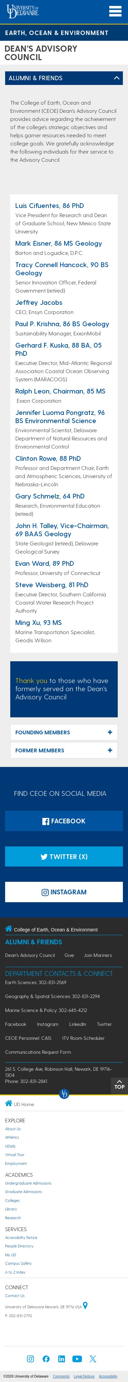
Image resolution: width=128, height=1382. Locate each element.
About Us (13, 1128)
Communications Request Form (38, 1052)
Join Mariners (98, 955)
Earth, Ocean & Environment (57, 32)
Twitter (104, 1024)
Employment (16, 1163)
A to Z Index (15, 1272)
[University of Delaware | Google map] (85, 1307)
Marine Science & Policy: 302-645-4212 (46, 1010)
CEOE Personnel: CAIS (28, 1038)
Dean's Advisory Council (30, 955)
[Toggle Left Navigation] (117, 78)
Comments (61, 1376)
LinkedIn (77, 1024)
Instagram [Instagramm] (64, 892)
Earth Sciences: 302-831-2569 (35, 982)
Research (13, 1217)
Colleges (12, 1200)
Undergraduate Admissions (28, 1183)
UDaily (10, 1146)
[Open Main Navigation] (115, 11)
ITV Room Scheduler (83, 1038)
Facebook (64, 821)
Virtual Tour (15, 1154)
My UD (10, 1255)
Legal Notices (84, 1376)
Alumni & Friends (36, 77)
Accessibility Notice (21, 1237)
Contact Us (15, 1295)
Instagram (47, 1024)
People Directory (19, 1246)
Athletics (12, 1137)
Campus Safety (18, 1263)
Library (11, 1209)
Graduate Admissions (23, 1191)
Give (69, 955)
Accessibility (108, 1376)
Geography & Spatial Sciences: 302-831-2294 (52, 996)
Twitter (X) (64, 856)
